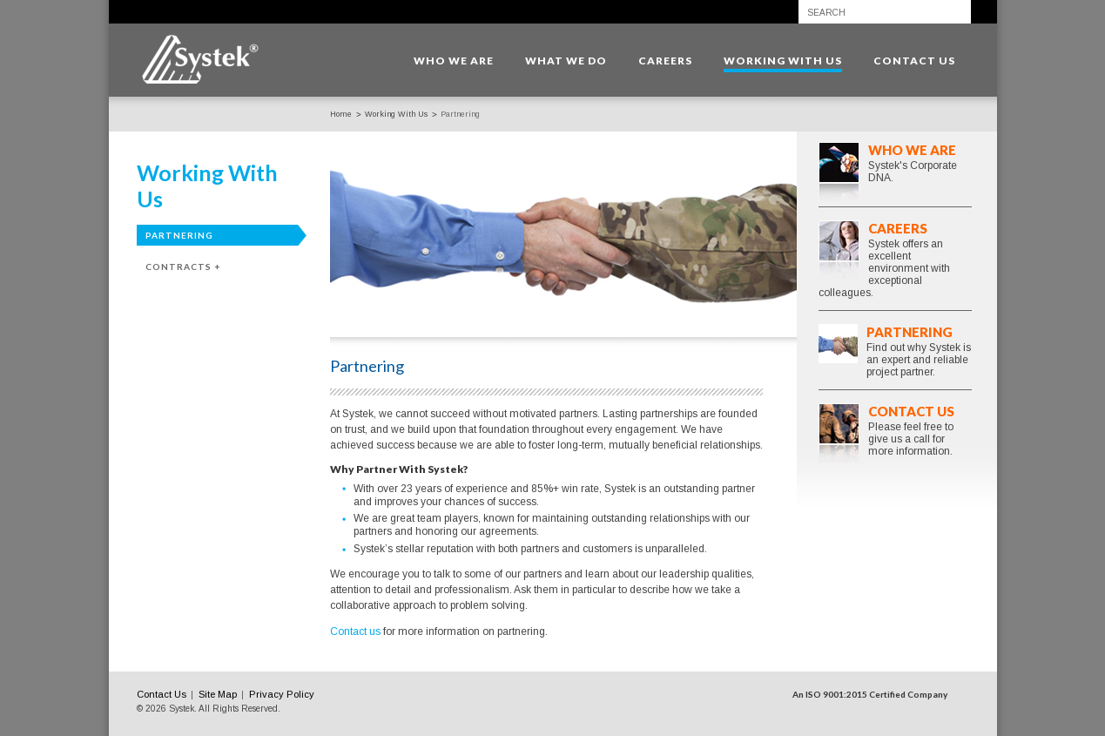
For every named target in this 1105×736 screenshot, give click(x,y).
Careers (897, 228)
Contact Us (911, 411)
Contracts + (182, 266)
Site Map (218, 694)
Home (341, 114)
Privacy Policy (281, 694)
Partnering (179, 235)
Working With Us (396, 114)
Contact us (355, 631)
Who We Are (912, 150)
